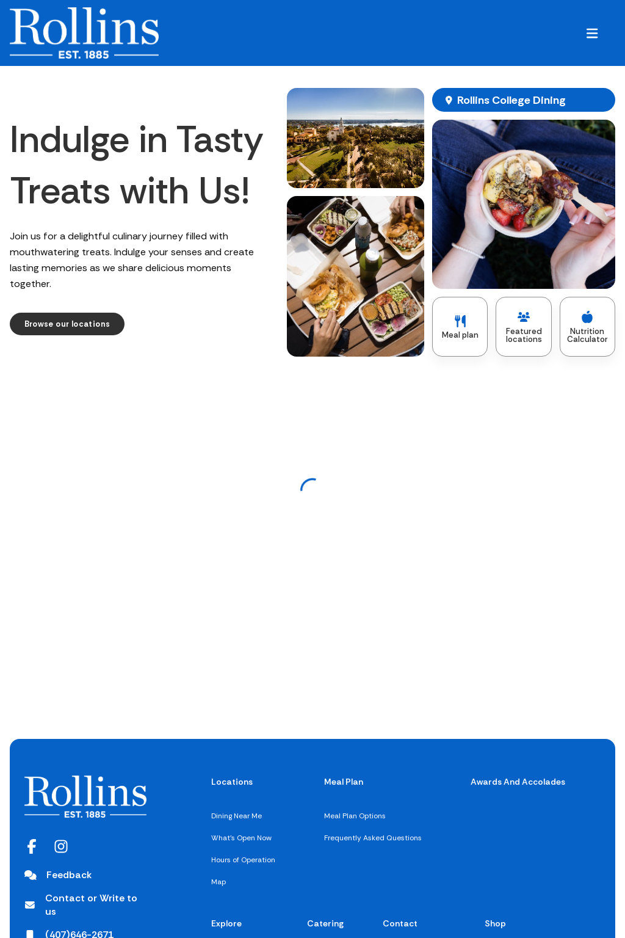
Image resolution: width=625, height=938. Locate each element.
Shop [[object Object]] (495, 923)
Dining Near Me (236, 816)
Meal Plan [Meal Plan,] (343, 781)
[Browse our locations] (67, 324)
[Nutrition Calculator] (587, 327)
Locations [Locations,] (232, 781)
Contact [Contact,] (400, 923)
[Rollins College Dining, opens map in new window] (523, 100)
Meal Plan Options (355, 816)
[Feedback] (58, 875)
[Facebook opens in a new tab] (31, 846)
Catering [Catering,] (325, 923)
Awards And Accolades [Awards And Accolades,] (518, 781)
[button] (592, 33)
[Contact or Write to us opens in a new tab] (85, 905)
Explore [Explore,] (226, 923)
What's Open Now (241, 838)
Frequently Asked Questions (373, 838)
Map (218, 882)
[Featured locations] (523, 327)
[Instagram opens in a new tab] (61, 846)
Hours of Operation (243, 860)
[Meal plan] (460, 327)
